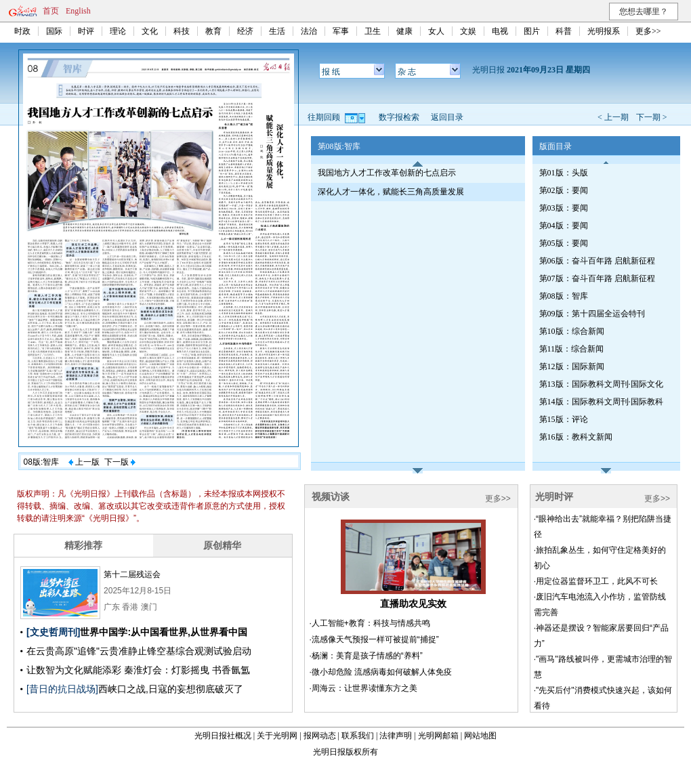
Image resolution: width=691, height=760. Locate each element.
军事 (341, 31)
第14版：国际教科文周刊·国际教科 (601, 401)
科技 (181, 31)
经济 (245, 31)
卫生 (372, 31)
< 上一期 (613, 117)
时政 (22, 31)
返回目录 (447, 117)
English (78, 11)
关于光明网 (277, 735)
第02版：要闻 (563, 190)
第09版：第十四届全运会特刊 (592, 313)
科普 (564, 31)
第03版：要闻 (563, 208)
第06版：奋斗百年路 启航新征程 (597, 261)
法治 (309, 31)
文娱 (468, 31)
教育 (213, 31)
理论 (118, 31)
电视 (500, 31)
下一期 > (651, 117)
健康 (404, 31)
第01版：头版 (563, 172)
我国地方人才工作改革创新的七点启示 (387, 172)
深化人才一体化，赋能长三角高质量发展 (391, 191)
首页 (51, 11)
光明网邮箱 (438, 735)
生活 (277, 31)
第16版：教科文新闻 (575, 437)
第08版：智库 (563, 296)
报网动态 (319, 735)
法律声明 (395, 735)
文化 (150, 31)
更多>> (648, 31)
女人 (436, 31)
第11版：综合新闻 (571, 349)
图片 (532, 31)
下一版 (119, 462)
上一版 (84, 462)
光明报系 (603, 31)
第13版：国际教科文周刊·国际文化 (601, 384)
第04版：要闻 (563, 225)
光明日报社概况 (222, 735)
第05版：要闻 (563, 243)
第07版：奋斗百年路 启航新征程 (597, 278)
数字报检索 (399, 117)
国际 (54, 31)
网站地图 (480, 735)
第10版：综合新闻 (571, 331)
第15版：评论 (563, 419)
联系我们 (357, 735)
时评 (86, 31)
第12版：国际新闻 (571, 366)
